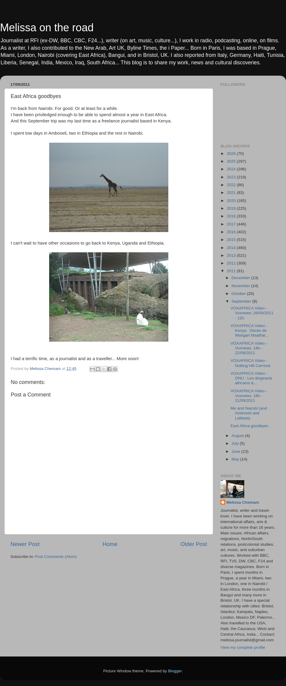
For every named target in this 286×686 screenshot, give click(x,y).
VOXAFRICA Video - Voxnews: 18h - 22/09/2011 (249, 348)
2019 (232, 208)
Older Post (194, 544)
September (241, 301)
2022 (232, 185)
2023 (232, 177)
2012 (232, 263)
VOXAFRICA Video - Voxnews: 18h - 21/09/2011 (249, 396)
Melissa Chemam (242, 502)
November (241, 286)
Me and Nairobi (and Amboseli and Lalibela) (249, 413)
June (236, 451)
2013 (232, 255)
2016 (232, 232)
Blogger (175, 671)
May (235, 459)
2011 (232, 271)
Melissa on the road (47, 27)
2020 (232, 200)
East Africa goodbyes (249, 426)
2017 (232, 224)
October (239, 293)
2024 (232, 169)
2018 (232, 216)
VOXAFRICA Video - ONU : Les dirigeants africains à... (251, 378)
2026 (232, 153)
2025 (232, 161)
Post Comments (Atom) (56, 556)
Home (109, 544)
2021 (232, 192)
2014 (232, 247)
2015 (232, 239)
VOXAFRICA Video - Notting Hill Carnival (251, 363)
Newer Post (25, 544)
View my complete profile (242, 647)
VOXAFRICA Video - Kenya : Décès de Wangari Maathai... (250, 330)
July (235, 443)
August (238, 435)
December (241, 278)
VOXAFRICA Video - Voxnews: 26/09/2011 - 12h (252, 313)
